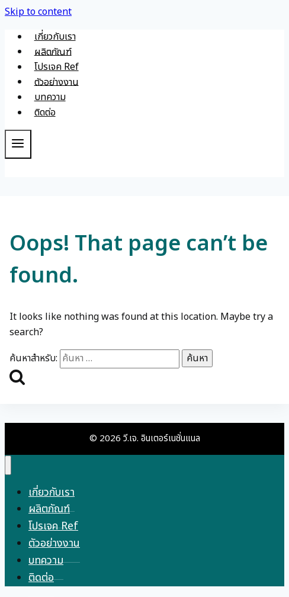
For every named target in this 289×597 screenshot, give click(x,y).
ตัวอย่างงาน (56, 82)
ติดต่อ (45, 112)
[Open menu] (18, 144)
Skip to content (38, 12)
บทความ (50, 97)
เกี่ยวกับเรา (55, 37)
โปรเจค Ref (56, 67)
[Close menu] (8, 465)
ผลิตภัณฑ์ (53, 51)
